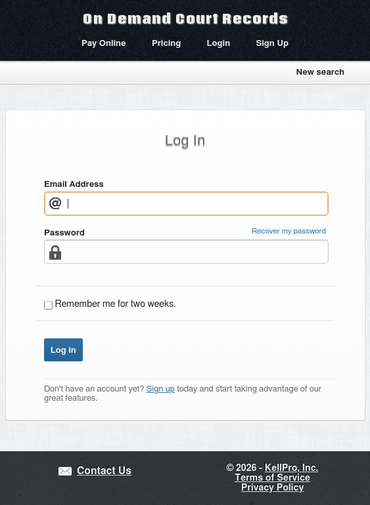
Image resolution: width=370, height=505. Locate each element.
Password (64, 233)
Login (219, 43)
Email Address (74, 184)
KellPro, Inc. (291, 468)
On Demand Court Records (185, 18)
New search (320, 72)
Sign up (161, 389)
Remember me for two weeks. (115, 304)
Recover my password (289, 231)
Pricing (166, 43)
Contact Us (104, 471)
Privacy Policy (272, 488)
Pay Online (103, 43)
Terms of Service (272, 478)
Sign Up (272, 43)
